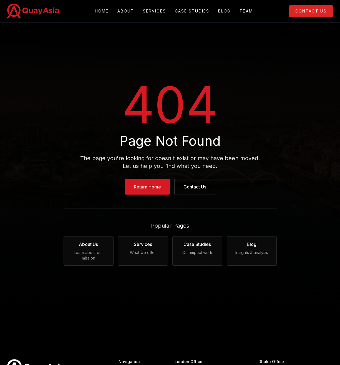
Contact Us (311, 11)
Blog (224, 11)
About (125, 11)
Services (154, 11)
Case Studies (192, 11)
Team (246, 11)
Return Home (147, 187)
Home (102, 11)
